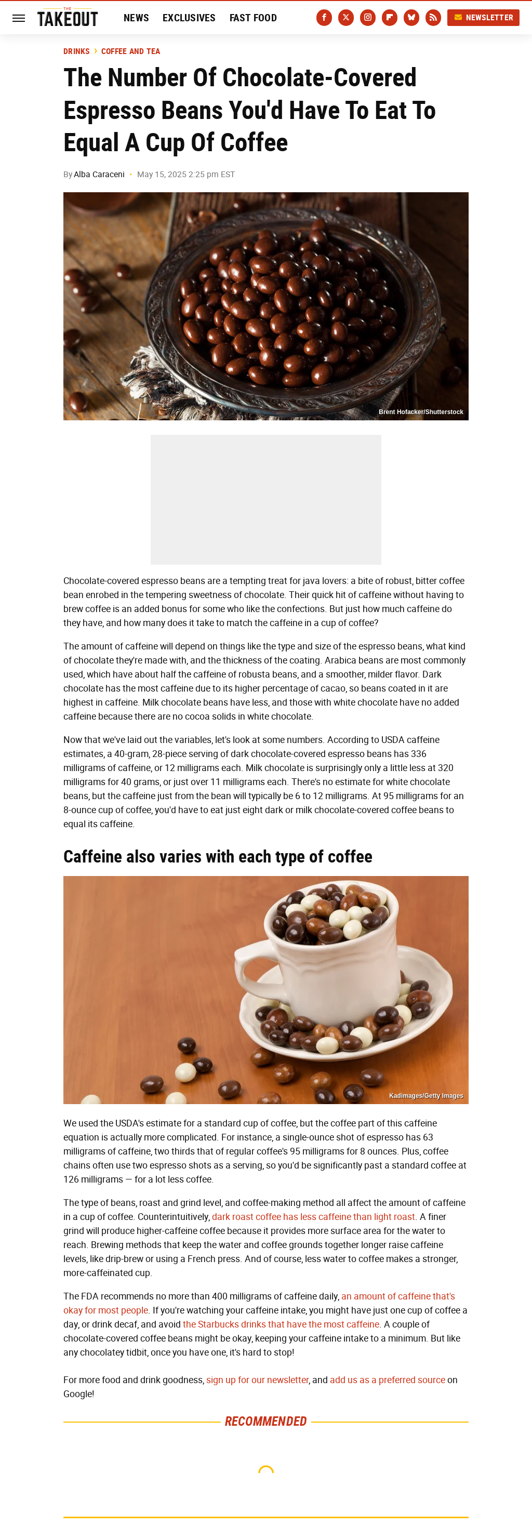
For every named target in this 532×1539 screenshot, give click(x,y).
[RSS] (433, 17)
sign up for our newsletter (257, 1380)
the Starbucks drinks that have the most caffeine (281, 1324)
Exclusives (189, 17)
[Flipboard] (389, 17)
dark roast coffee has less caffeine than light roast (313, 1217)
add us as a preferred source (387, 1380)
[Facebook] (324, 17)
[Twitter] (346, 17)
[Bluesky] (411, 17)
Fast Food (253, 17)
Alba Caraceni (99, 174)
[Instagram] (368, 17)
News (136, 17)
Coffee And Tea (131, 51)
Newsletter (484, 17)
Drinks (76, 51)
